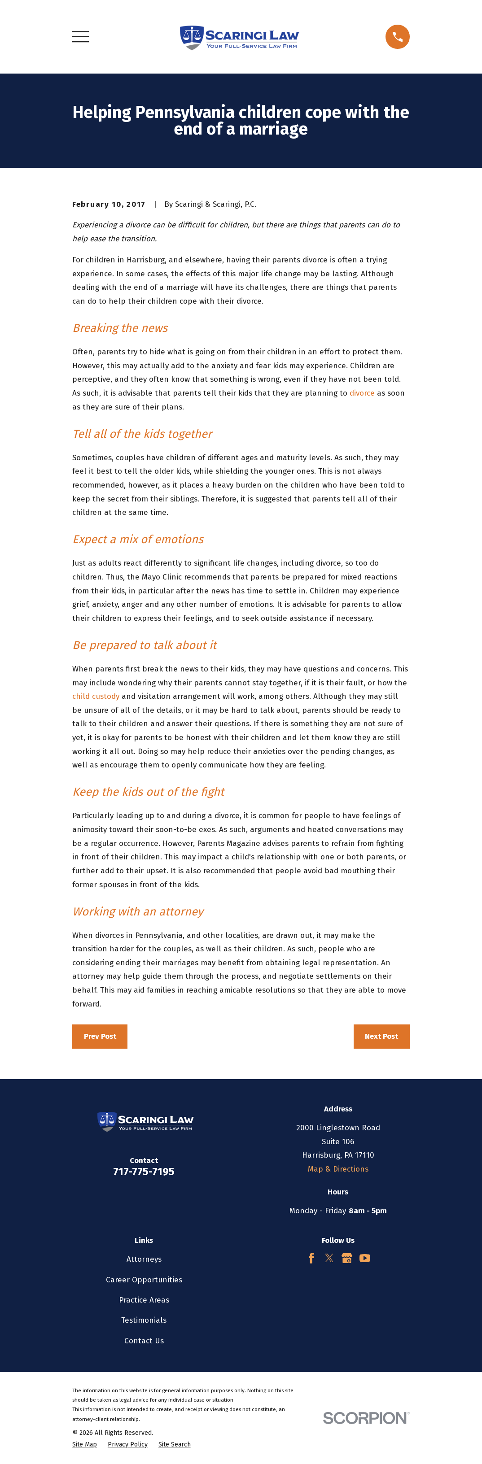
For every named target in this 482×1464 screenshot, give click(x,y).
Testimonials (144, 1320)
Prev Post (100, 1036)
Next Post (381, 1036)
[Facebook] (311, 1258)
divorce (362, 393)
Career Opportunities (144, 1280)
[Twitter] (329, 1258)
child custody (95, 696)
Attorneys (144, 1259)
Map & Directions (338, 1169)
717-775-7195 (144, 1171)
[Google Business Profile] (347, 1258)
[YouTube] (364, 1258)
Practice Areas (144, 1300)
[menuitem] (84, 1445)
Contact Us (144, 1341)
